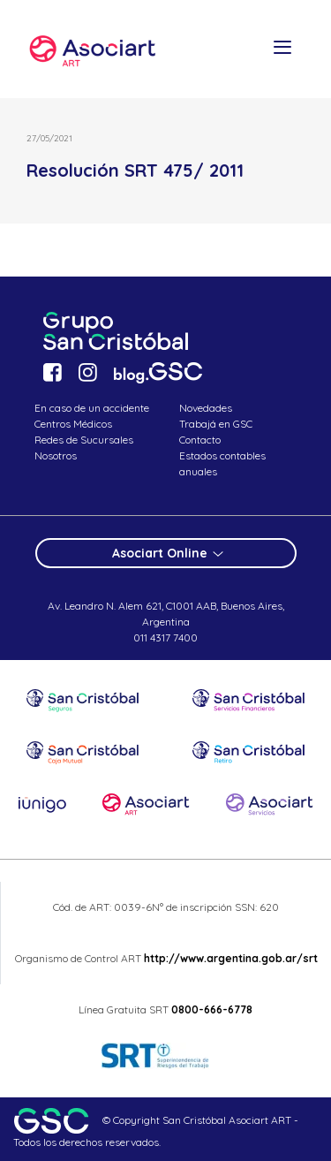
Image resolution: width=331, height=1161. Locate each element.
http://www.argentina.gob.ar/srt (229, 958)
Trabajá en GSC (215, 423)
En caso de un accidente (91, 407)
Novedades (205, 407)
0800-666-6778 (211, 1009)
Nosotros (55, 455)
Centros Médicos (73, 423)
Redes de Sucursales (83, 439)
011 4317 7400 (165, 637)
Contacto (200, 439)
